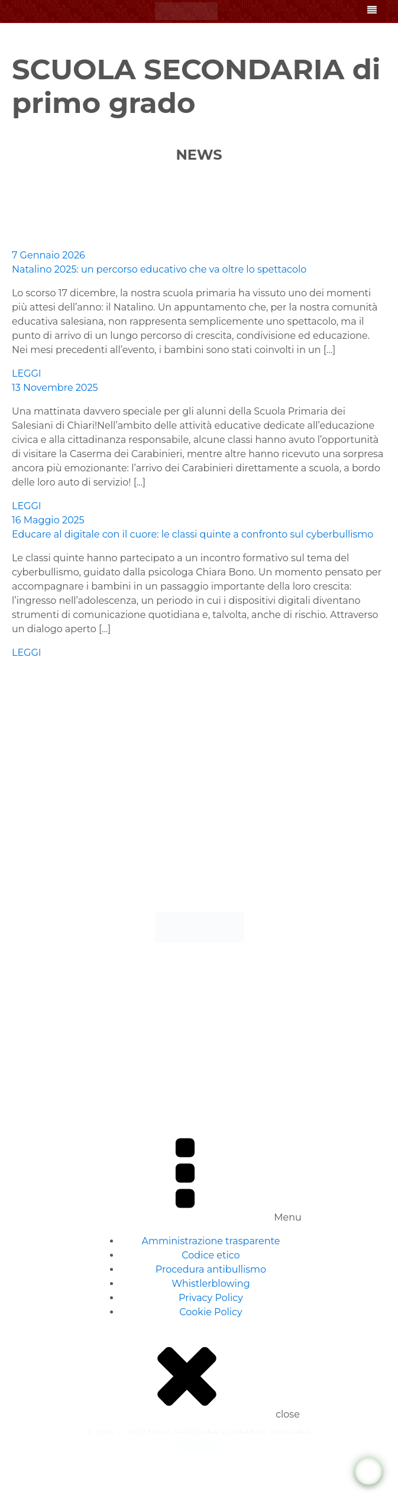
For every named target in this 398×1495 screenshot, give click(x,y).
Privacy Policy (211, 1297)
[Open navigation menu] (372, 11)
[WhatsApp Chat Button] (368, 1471)
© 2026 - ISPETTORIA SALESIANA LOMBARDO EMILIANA (199, 1432)
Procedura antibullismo (211, 1269)
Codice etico (211, 1255)
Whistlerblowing (211, 1283)
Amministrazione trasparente (211, 1241)
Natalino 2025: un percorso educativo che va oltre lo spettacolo (159, 269)
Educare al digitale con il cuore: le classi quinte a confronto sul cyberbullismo (192, 534)
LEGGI (26, 373)
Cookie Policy (210, 1312)
